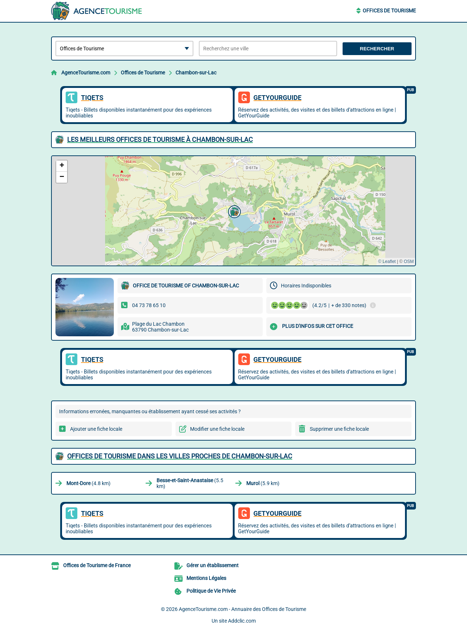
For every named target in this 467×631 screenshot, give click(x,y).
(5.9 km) (262, 483)
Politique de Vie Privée (211, 591)
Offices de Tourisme (389, 10)
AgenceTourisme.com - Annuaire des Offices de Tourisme (242, 609)
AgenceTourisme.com (85, 73)
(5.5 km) (190, 483)
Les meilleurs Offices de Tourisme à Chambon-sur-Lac (160, 139)
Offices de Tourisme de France (97, 565)
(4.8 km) (88, 483)
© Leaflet (386, 261)
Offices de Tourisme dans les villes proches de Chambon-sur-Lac (179, 456)
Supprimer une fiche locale (339, 429)
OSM (409, 261)
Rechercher (377, 48)
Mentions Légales (206, 578)
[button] (233, 210)
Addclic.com (242, 621)
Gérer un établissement (212, 565)
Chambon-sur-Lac (195, 73)
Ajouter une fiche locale (96, 429)
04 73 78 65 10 (149, 305)
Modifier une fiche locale (217, 429)
